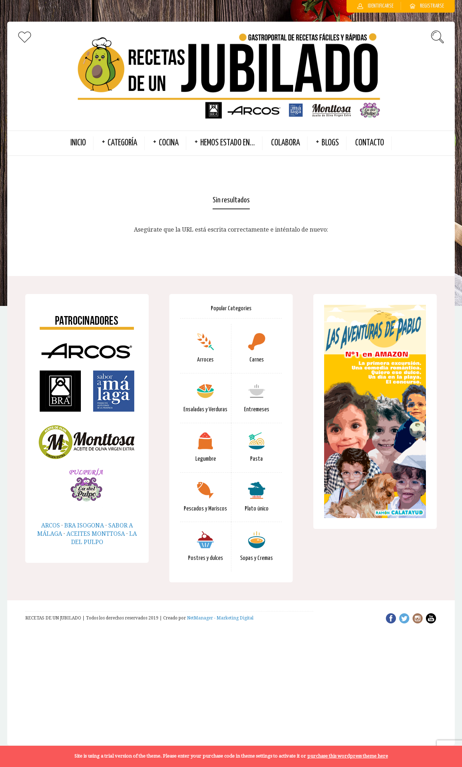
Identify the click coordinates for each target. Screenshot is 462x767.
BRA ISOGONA (84, 525)
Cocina (169, 143)
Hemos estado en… (227, 143)
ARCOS (50, 525)
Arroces (205, 360)
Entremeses (256, 410)
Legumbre (205, 459)
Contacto (369, 143)
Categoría (122, 143)
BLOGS (330, 143)
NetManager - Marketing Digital (220, 618)
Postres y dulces (205, 558)
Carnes (256, 360)
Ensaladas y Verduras (205, 410)
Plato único (257, 509)
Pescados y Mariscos (205, 509)
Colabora (285, 143)
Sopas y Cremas (256, 558)
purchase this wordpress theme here (347, 756)
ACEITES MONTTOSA (95, 533)
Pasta (256, 459)
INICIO (78, 143)
